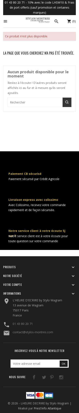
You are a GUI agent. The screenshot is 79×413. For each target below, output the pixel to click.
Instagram (56, 378)
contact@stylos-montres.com (33, 332)
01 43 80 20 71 (23, 324)
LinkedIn (64, 378)
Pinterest (47, 378)
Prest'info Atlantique (47, 408)
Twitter (38, 378)
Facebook (30, 378)
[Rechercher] (39, 102)
